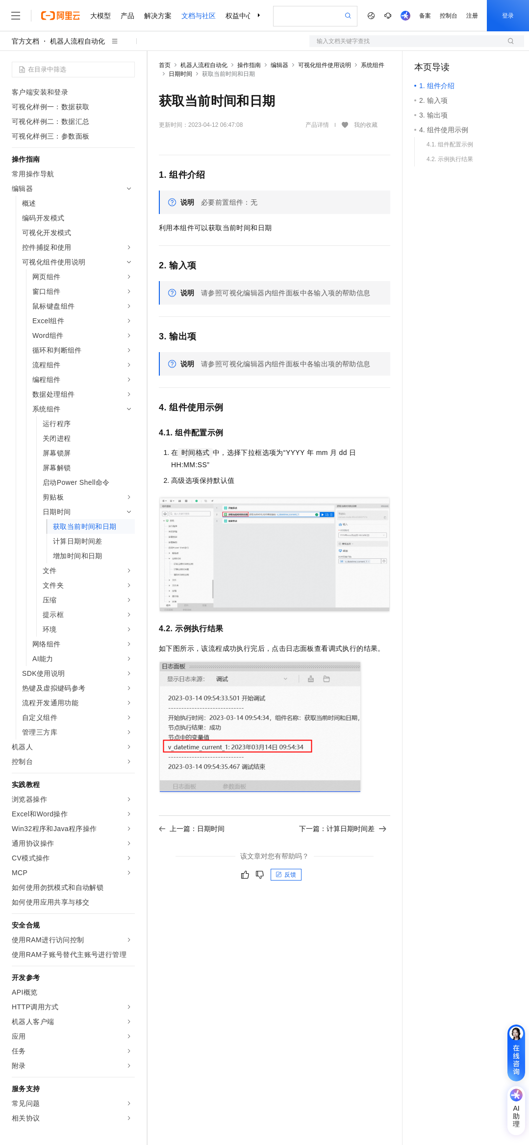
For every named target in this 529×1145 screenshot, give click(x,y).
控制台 (448, 15)
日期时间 (180, 74)
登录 (508, 15)
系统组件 (372, 65)
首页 (165, 65)
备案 (425, 15)
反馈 (286, 874)
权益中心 (239, 16)
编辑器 (279, 65)
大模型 (100, 16)
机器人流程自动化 (77, 41)
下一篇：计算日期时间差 (342, 829)
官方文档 (25, 41)
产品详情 (317, 124)
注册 (472, 15)
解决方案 (158, 16)
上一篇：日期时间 (192, 829)
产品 (127, 16)
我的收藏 (366, 125)
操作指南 (249, 65)
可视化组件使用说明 (324, 65)
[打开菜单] (15, 15)
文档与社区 (198, 16)
